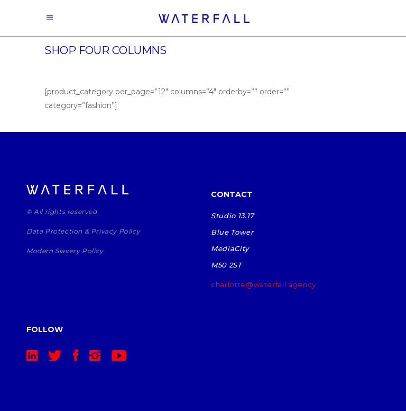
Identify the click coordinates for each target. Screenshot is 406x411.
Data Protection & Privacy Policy (83, 231)
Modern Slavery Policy (65, 251)
